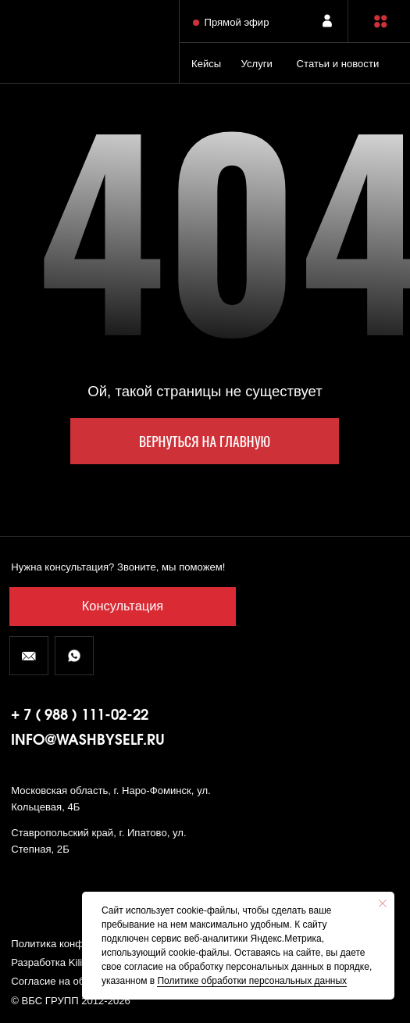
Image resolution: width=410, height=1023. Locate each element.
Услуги (257, 64)
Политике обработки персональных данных (252, 980)
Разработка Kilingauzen (66, 962)
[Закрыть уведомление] (382, 903)
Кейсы (206, 64)
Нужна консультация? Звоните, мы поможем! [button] (118, 567)
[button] (380, 21)
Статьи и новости (338, 64)
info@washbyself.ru (88, 740)
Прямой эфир (236, 22)
